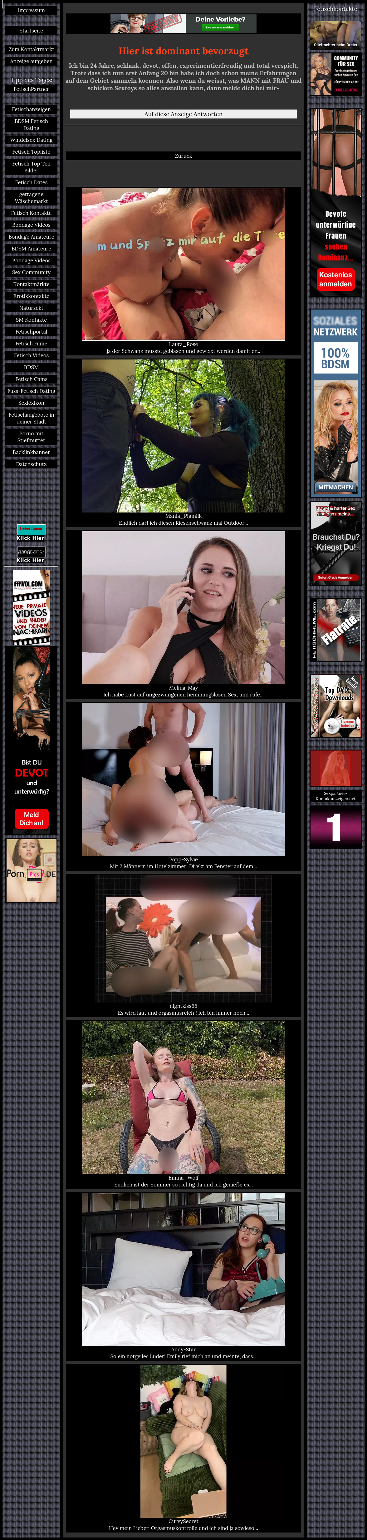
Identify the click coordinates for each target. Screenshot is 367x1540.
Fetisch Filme (31, 343)
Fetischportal (31, 331)
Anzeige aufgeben (31, 61)
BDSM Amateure (31, 248)
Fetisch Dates (31, 182)
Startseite (31, 30)
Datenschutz (31, 464)
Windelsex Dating (31, 139)
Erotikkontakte (31, 296)
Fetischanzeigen (31, 109)
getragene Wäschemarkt (31, 198)
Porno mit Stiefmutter (31, 437)
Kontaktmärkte (31, 284)
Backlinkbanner (31, 452)
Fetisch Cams (31, 379)
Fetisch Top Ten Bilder (31, 167)
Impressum (31, 10)
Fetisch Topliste (31, 151)
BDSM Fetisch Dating (31, 124)
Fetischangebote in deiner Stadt (31, 418)
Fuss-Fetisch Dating (31, 391)
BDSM (31, 367)
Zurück (183, 155)
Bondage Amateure (31, 236)
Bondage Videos (31, 224)
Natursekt (31, 308)
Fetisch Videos (31, 355)
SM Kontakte (31, 319)
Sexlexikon (31, 402)
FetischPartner (31, 89)
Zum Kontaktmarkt (31, 49)
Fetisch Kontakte (31, 213)
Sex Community (31, 272)
